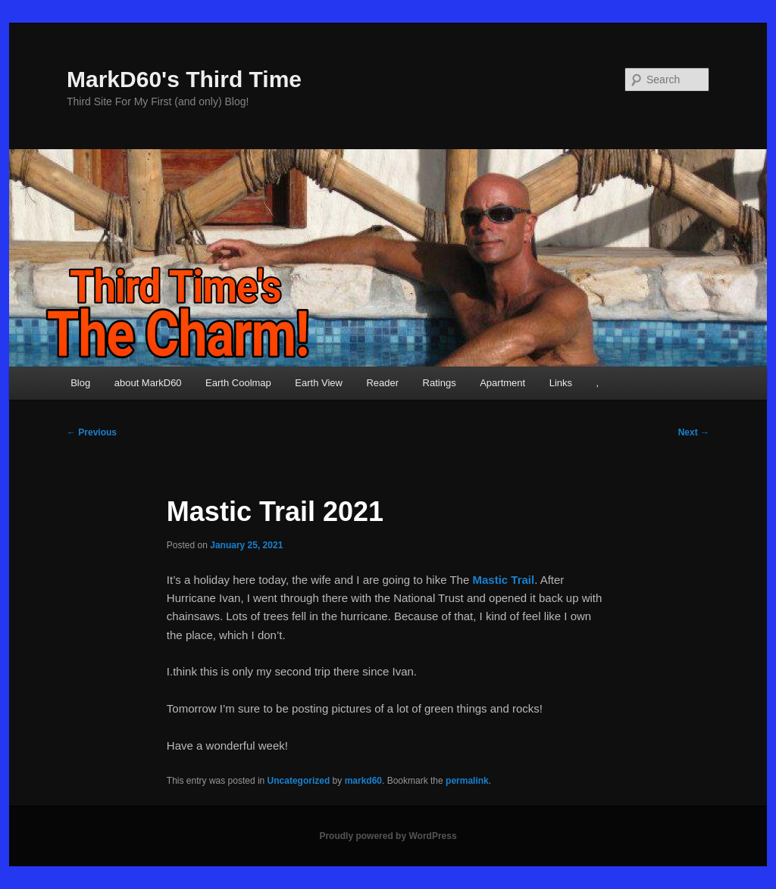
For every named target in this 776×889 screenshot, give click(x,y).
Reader (382, 382)
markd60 (363, 780)
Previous (92, 432)
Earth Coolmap (238, 382)
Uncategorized (299, 780)
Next (693, 432)
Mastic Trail (503, 579)
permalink (467, 780)
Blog (80, 382)
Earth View (319, 382)
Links (560, 382)
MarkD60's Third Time (184, 79)
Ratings (439, 382)
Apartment (502, 382)
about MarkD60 (148, 382)
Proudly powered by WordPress (387, 836)
